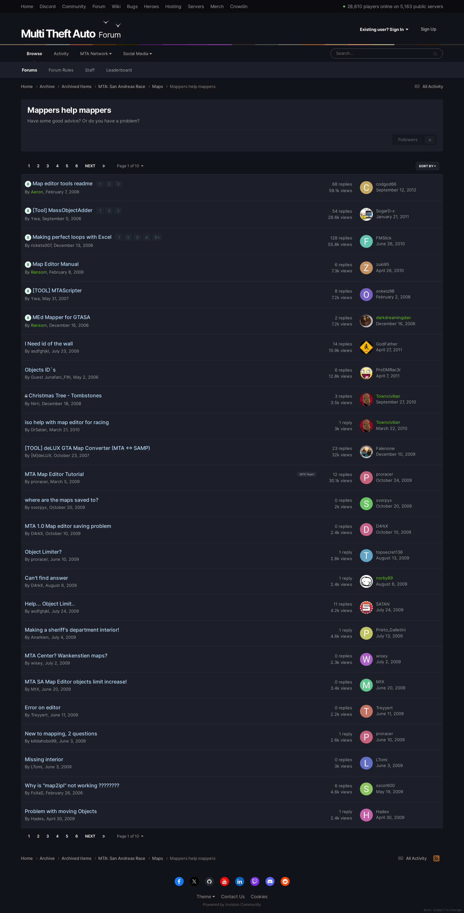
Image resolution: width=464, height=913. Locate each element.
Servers (196, 6)
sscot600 (385, 784)
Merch (217, 6)
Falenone (385, 447)
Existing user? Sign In (384, 29)
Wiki (116, 6)
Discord (48, 6)
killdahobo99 (43, 740)
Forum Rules (61, 70)
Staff (90, 70)
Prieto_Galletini (391, 629)
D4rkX (37, 532)
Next (90, 165)
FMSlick (384, 237)
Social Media (137, 53)
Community (74, 6)
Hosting (173, 6)
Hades (37, 818)
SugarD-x (385, 210)
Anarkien (40, 636)
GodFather (387, 343)
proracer (39, 480)
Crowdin (238, 6)
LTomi (36, 766)
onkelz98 (385, 290)
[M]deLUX (41, 454)
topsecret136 (389, 551)
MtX (35, 688)
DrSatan (39, 428)
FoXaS (37, 791)
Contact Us (233, 895)
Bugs (132, 6)
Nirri (35, 402)
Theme (206, 895)
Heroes (151, 6)
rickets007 (41, 244)
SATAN (383, 603)
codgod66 (386, 184)
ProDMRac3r (388, 369)
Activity (61, 53)
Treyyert (39, 714)
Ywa (35, 217)
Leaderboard (119, 70)
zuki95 (382, 263)
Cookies (259, 895)
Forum (98, 6)
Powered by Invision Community (232, 903)
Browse (34, 56)
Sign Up (428, 29)
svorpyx (39, 506)
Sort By (427, 166)
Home (27, 6)
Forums (29, 70)
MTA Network (95, 53)
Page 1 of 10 (130, 165)
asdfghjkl (40, 350)
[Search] (363, 53)
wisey (37, 662)
